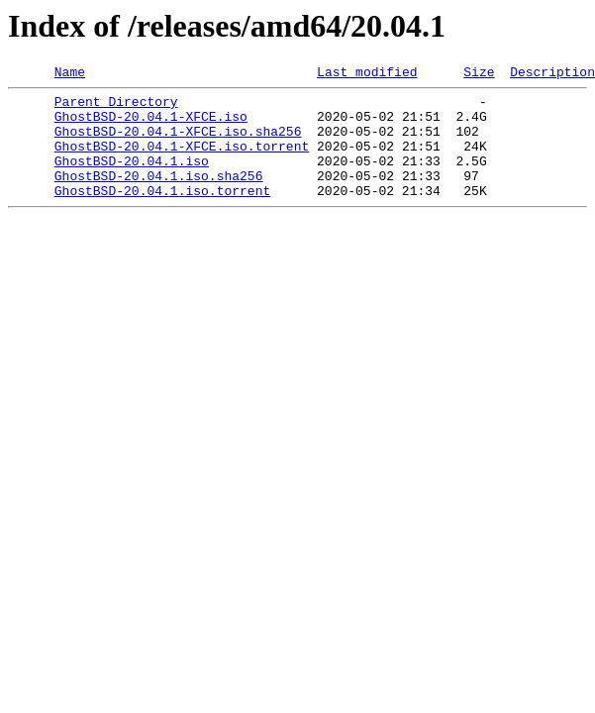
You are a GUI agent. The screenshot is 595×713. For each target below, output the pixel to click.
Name (69, 74)
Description (552, 74)
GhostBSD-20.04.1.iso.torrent (162, 214)
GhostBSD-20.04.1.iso (131, 178)
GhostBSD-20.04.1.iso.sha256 (158, 196)
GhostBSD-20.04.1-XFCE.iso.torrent (181, 160)
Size (478, 74)
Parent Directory (116, 107)
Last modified (367, 74)
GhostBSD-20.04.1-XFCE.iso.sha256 (178, 143)
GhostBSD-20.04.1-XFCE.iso (151, 125)
